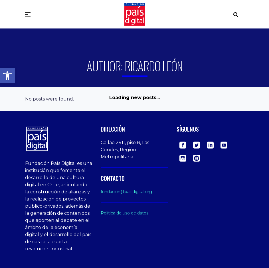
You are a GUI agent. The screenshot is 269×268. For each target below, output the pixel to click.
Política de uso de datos (124, 213)
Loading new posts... (134, 97)
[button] (7, 75)
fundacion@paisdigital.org (126, 191)
